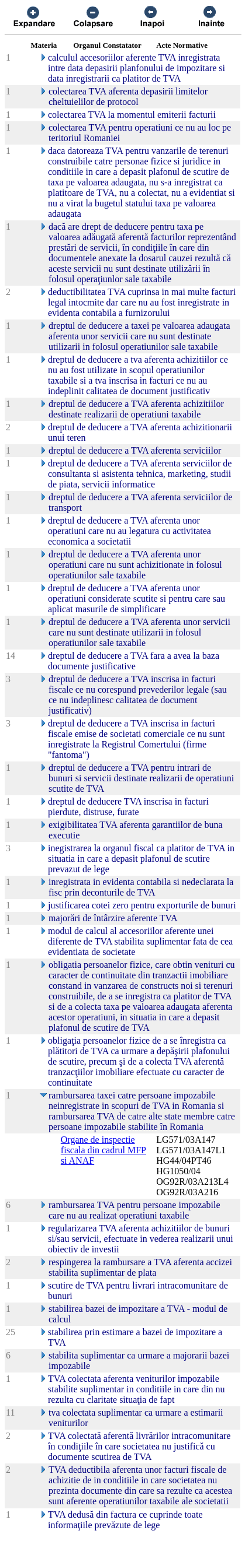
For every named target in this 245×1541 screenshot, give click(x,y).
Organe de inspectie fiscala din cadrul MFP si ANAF (103, 1150)
